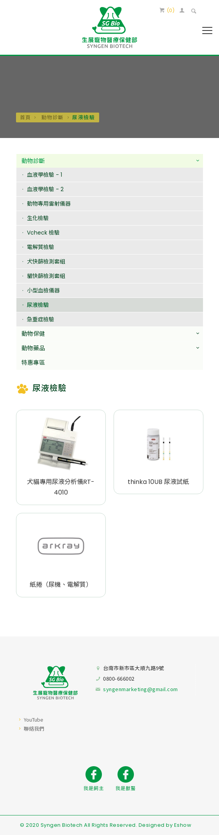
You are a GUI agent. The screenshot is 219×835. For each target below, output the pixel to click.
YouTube (33, 719)
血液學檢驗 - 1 (44, 175)
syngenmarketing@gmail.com (140, 689)
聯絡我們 (34, 728)
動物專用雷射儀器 (49, 204)
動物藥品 (33, 348)
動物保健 (33, 334)
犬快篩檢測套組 (46, 262)
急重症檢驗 (40, 320)
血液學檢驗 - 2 (45, 190)
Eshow (183, 825)
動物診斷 (51, 117)
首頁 (25, 117)
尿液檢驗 (38, 305)
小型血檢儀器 (43, 291)
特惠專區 (33, 363)
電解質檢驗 (40, 247)
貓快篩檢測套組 (46, 276)
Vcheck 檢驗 (43, 233)
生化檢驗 (38, 218)
